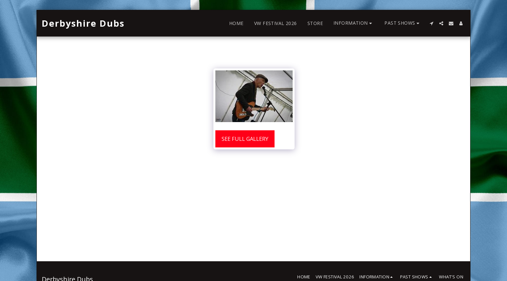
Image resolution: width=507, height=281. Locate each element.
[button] (353, 23)
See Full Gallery (245, 138)
